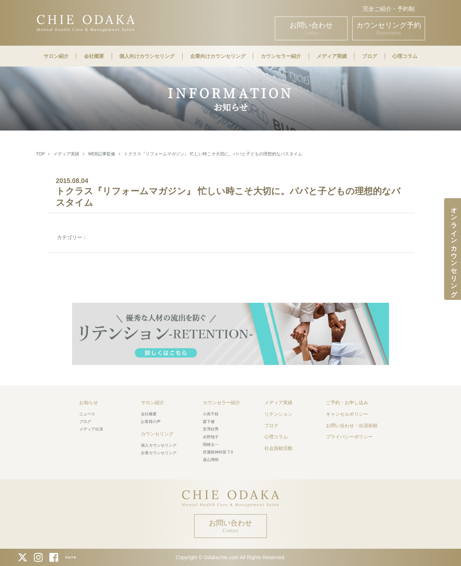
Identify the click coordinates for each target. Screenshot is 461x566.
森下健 (209, 421)
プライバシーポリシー (349, 436)
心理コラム (404, 56)
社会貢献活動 (278, 448)
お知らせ (88, 402)
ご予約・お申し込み (347, 402)
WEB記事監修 (101, 153)
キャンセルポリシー (347, 414)
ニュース (87, 414)
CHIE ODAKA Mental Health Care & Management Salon (85, 22)
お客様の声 (151, 421)
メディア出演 (91, 429)
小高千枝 (211, 414)
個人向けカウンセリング (147, 56)
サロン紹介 (56, 56)
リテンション (278, 414)
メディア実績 (332, 56)
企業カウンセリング (158, 453)
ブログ (369, 56)
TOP (40, 153)
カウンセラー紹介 (281, 56)
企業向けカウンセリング (218, 56)
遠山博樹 (211, 459)
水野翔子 (211, 437)
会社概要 (94, 56)
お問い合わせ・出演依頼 (351, 425)
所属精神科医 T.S (218, 452)
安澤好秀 (211, 429)
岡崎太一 (211, 444)
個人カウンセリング (158, 445)
